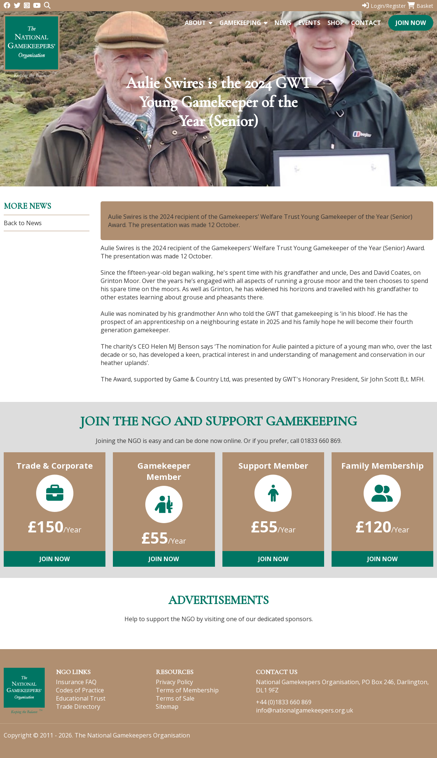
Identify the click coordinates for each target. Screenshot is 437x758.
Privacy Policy (174, 682)
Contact (366, 23)
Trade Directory (78, 706)
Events (309, 23)
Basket (420, 5)
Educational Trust (80, 698)
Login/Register (384, 5)
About (198, 23)
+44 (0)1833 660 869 (283, 702)
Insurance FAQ (76, 682)
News (283, 23)
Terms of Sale (175, 698)
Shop (335, 23)
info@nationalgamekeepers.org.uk (304, 710)
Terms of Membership (187, 690)
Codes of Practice (80, 690)
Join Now (411, 23)
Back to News (23, 223)
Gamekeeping (243, 23)
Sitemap (167, 706)
